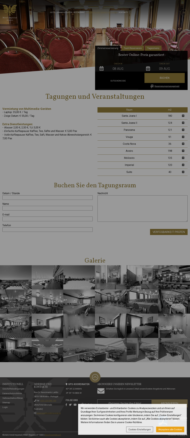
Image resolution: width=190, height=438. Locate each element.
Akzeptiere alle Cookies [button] (170, 429)
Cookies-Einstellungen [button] (139, 429)
